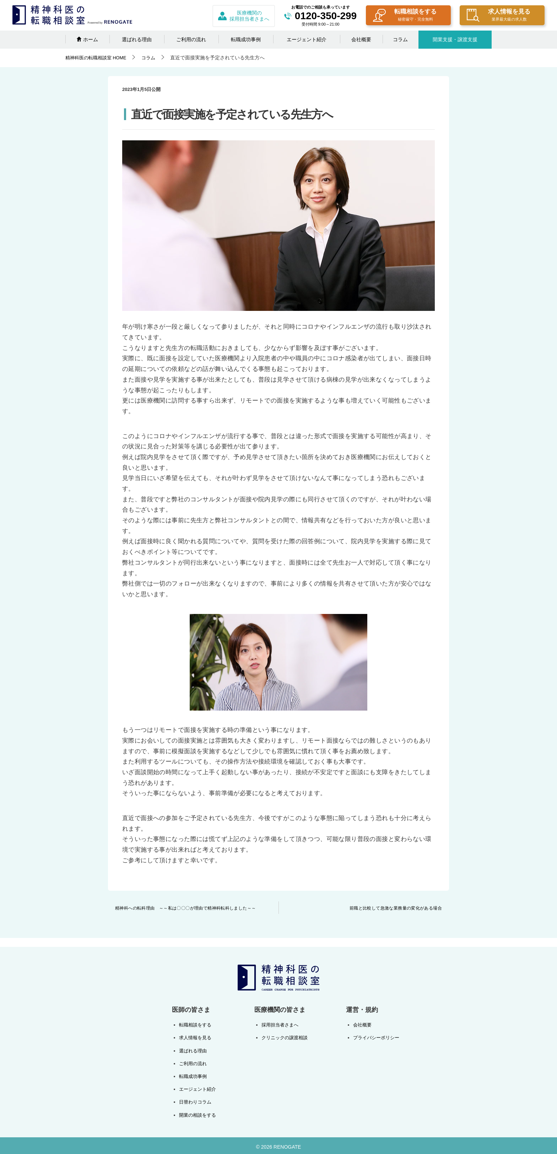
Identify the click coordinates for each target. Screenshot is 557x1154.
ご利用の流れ (191, 39)
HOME (98, 57)
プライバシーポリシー (374, 1037)
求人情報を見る (498, 15)
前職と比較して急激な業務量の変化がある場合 (395, 908)
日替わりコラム (196, 1099)
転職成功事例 (246, 39)
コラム (400, 39)
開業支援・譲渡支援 (455, 39)
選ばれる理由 (137, 39)
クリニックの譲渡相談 (284, 1037)
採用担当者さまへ (279, 1025)
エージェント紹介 (306, 39)
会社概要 (361, 39)
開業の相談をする (199, 1112)
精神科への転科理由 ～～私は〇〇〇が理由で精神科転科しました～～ (185, 908)
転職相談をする (405, 15)
